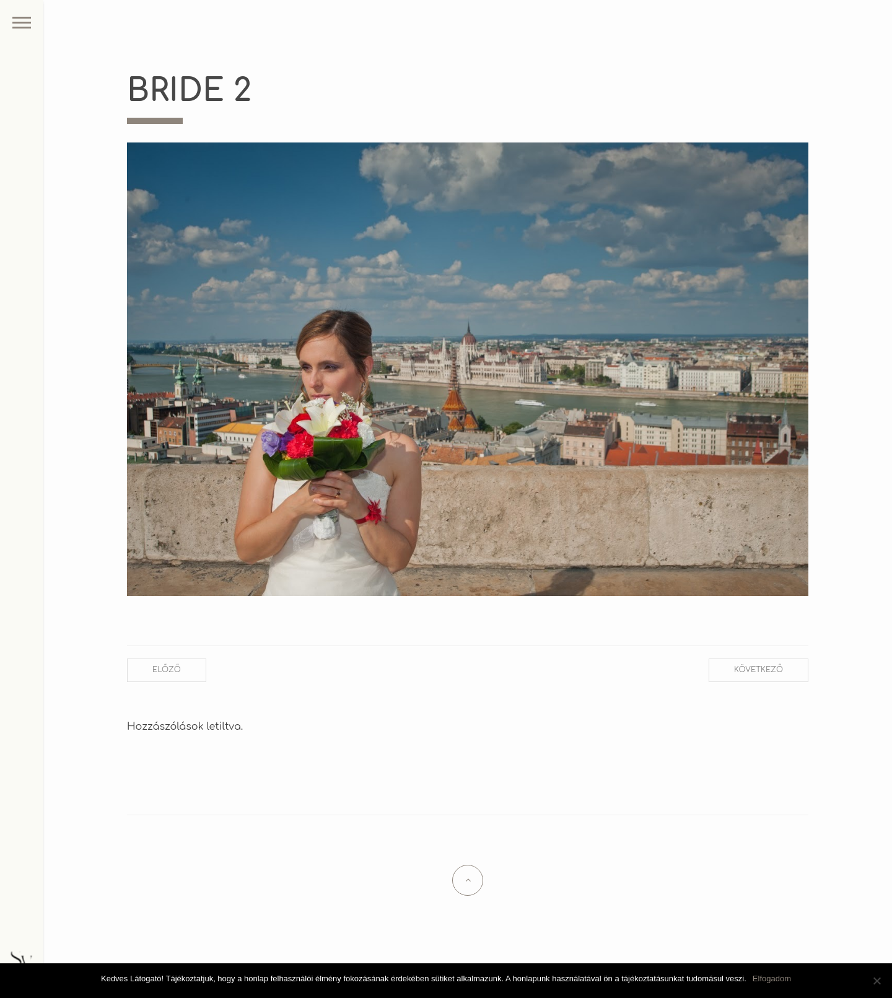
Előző (166, 669)
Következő (758, 669)
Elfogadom (772, 978)
